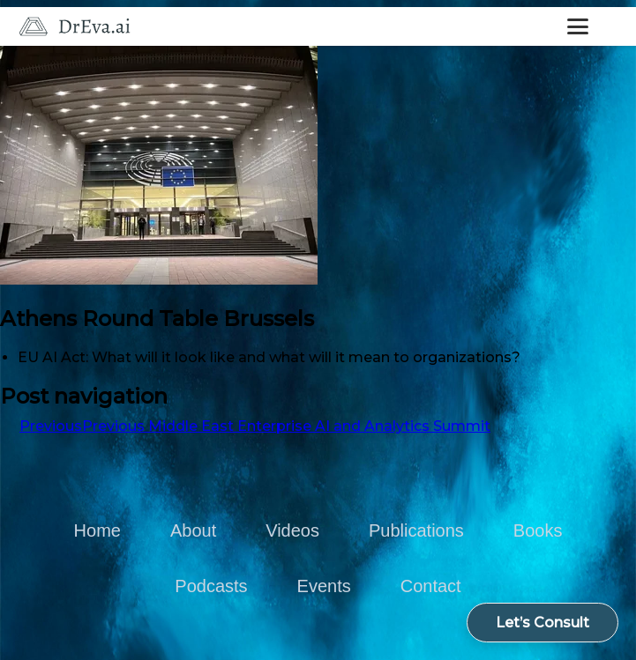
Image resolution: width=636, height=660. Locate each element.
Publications (416, 530)
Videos (292, 530)
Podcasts (211, 586)
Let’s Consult (542, 622)
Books (538, 530)
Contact (430, 586)
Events (324, 586)
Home (97, 530)
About (193, 530)
